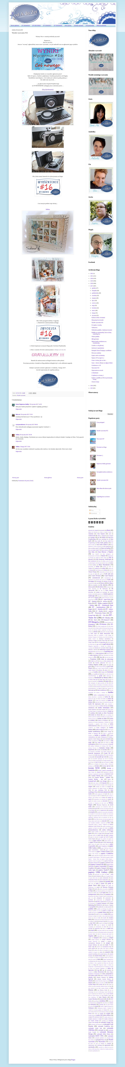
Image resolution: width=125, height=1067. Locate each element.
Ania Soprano (101, 533)
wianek (96, 1006)
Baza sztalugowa (107, 554)
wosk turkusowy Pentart (104, 1011)
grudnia (94, 288)
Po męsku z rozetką (97, 325)
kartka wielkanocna (102, 737)
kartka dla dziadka (102, 698)
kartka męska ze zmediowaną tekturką (98, 711)
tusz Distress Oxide (102, 990)
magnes (90, 786)
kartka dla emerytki (100, 700)
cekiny (103, 568)
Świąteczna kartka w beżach (105, 964)
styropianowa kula (107, 946)
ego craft (99, 644)
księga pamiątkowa (108, 760)
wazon (91, 1006)
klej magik (98, 742)
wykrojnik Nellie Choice (103, 1034)
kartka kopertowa (92, 709)
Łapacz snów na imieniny (98, 355)
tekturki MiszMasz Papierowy (101, 980)
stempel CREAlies (106, 939)
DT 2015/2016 (58, 25)
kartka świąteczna (100, 729)
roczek (104, 917)
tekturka (90, 977)
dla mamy (108, 587)
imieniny (100, 681)
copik (101, 574)
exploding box (108, 651)
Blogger (73, 1059)
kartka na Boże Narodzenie (105, 713)
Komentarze (93, 513)
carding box (97, 568)
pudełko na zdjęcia (106, 910)
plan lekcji (98, 891)
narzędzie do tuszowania (95, 813)
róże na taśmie (110, 921)
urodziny (102, 1001)
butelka (104, 566)
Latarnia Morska (95, 775)
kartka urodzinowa (94, 731)
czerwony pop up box (100, 579)
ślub (98, 959)
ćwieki (108, 579)
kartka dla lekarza (99, 702)
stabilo (89, 937)
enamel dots (97, 651)
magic (110, 784)
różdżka (91, 921)
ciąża (91, 574)
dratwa (97, 597)
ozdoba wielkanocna (107, 830)
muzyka (111, 808)
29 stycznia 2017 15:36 (27, 414)
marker (103, 786)
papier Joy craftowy (102, 838)
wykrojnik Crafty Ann (95, 1028)
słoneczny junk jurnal (106, 934)
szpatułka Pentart (103, 957)
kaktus (95, 684)
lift (110, 781)
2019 (91, 281)
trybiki (110, 984)
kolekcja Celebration (94, 746)
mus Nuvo (101, 808)
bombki (94, 564)
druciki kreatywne (105, 597)
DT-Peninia (102, 624)
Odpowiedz (19, 409)
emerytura (90, 651)
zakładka (102, 1043)
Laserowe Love (109, 774)
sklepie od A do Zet (60, 350)
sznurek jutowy (103, 954)
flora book (111, 657)
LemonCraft (92, 781)
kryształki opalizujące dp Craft (100, 758)
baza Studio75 (95, 554)
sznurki (91, 957)
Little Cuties (95, 783)
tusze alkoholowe (92, 997)
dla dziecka (104, 585)
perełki (108, 881)
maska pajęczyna (98, 794)
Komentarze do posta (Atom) (25, 480)
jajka (107, 681)
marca (93, 310)
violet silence (105, 1002)
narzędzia (92, 812)
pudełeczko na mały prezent (104, 907)
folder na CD (94, 661)
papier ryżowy (91, 844)
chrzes (110, 570)
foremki (90, 662)
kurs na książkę (94, 764)
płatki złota (96, 892)
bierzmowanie (91, 555)
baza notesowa (105, 550)
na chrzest (92, 810)
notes (89, 819)
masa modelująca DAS (101, 790)
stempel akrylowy (95, 939)
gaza (110, 664)
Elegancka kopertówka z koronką (96, 646)
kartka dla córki (91, 698)
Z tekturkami (95, 372)
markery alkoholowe (92, 788)
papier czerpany (109, 835)
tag (98, 970)
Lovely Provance (96, 784)
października (95, 293)
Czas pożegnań (100, 422)
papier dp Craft (104, 837)
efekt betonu (110, 642)
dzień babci (103, 631)
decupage (99, 581)
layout (109, 779)
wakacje (111, 1002)
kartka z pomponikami (99, 695)
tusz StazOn (110, 993)
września (94, 295)
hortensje (109, 679)
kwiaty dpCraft (106, 766)
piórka (101, 889)
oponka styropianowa (107, 826)
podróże (109, 892)
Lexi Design (103, 781)
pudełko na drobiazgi (101, 909)
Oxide (106, 828)
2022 (91, 273)
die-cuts (96, 583)
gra (92, 674)
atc (98, 537)
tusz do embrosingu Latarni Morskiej (103, 992)
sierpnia (94, 298)
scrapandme (90, 926)
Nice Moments (104, 815)
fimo (101, 657)
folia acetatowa (107, 661)
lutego (93, 313)
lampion (99, 772)
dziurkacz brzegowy (92, 637)
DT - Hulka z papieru (101, 603)
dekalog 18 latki (107, 581)
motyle (95, 808)
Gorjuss (103, 672)
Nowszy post (15, 477)
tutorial (102, 999)
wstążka (108, 1013)
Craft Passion (109, 576)
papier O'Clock (94, 842)
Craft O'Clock (96, 576)
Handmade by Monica (101, 677)
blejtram (103, 555)
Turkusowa (94, 327)
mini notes (103, 803)
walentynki (93, 1004)
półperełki (90, 901)
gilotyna (100, 670)
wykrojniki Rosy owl (100, 1039)
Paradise (90, 874)
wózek (95, 1013)
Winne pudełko (95, 336)
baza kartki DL (99, 541)
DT (96, 599)
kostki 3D (107, 753)
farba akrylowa (100, 653)
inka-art (18, 414)
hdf (112, 677)
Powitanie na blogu (102, 447)
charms (91, 570)
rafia (101, 914)
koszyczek (90, 755)
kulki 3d (97, 762)
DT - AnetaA (92, 601)
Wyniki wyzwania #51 (102, 430)
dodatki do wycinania (101, 592)
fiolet (106, 657)
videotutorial (92, 1002)
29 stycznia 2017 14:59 (36, 404)
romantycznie (97, 919)
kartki (103, 739)
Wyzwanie (101, 1041)
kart (108, 686)
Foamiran (93, 659)
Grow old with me (108, 674)
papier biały (100, 835)
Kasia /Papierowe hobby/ (22, 404)
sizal (92, 930)
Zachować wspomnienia (98, 348)
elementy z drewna (92, 649)
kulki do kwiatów (105, 762)
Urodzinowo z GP (96, 365)
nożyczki (104, 821)
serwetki (90, 928)
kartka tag (110, 729)
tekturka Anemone (101, 977)
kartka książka (102, 709)
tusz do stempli (91, 993)
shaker (103, 928)
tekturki (90, 980)
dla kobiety (100, 587)
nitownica (105, 817)
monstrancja (97, 806)
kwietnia (94, 308)
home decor (102, 679)
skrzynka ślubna (91, 934)
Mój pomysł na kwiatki (97, 320)
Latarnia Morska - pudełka (102, 777)
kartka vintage (107, 731)
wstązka (101, 1013)
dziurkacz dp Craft (103, 637)
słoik (99, 934)
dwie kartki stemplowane (101, 626)
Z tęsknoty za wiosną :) (97, 375)
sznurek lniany (98, 955)
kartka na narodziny (107, 715)
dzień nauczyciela (105, 633)
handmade (90, 677)
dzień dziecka (110, 631)
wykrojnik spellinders (99, 1037)
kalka (91, 686)
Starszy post (80, 477)
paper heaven (110, 833)
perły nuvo (90, 883)
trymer (89, 986)
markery (109, 786)
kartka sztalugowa (101, 727)
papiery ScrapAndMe (100, 866)
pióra (96, 889)
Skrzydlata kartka (102, 932)
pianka (98, 887)
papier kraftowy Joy (109, 840)
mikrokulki (105, 801)
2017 (91, 286)
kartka (110, 692)
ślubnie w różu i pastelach (96, 963)
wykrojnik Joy (101, 1030)
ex (102, 651)
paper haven (102, 833)
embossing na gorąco (104, 649)
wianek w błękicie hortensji (106, 1006)
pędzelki (103, 885)
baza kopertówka (107, 546)
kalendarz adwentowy (108, 684)
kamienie (104, 686)
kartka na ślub (102, 718)
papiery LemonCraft (97, 864)
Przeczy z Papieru (109, 905)
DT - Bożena (103, 601)
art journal (110, 535)
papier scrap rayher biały (102, 844)
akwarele (102, 530)
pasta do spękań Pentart (108, 876)
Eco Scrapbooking (101, 642)
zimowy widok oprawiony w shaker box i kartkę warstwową (100, 1049)
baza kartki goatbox (102, 542)
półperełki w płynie (99, 901)
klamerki (95, 740)
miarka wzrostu (97, 801)
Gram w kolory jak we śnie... (99, 360)
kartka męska (110, 709)
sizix (107, 930)
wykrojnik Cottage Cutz (107, 1022)
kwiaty (97, 766)
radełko (97, 914)
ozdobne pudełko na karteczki (97, 831)
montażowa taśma (107, 806)
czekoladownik (96, 577)
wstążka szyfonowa (108, 1018)
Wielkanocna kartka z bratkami (104, 1008)
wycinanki (103, 1020)
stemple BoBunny (92, 945)
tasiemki (90, 972)
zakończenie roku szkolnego (95, 1045)
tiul (106, 982)
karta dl (100, 688)
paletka (95, 833)
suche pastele (91, 948)
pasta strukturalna (104, 878)
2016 (91, 385)
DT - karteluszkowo (98, 607)
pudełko (90, 909)
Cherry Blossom (98, 570)
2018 (91, 283)
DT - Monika (99, 611)
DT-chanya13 (105, 620)
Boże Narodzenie (104, 565)
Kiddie (89, 740)
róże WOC (93, 923)
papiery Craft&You (107, 853)
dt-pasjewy (91, 624)
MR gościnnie (95, 339)
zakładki (109, 1043)
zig (110, 1047)
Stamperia (96, 937)
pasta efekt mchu (94, 878)
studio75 (98, 946)
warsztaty (101, 1004)
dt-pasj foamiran (108, 622)
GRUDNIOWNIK (92, 675)
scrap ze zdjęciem (101, 925)
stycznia (94, 315)
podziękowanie (92, 894)
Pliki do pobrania (101, 25)
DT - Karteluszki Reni (105, 605)
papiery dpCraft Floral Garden (106, 855)
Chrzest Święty (92, 572)
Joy (108, 683)
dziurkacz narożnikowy (105, 638)
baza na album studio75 (93, 548)
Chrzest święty (95, 381)
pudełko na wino (96, 910)
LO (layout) (103, 783)
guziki (100, 675)
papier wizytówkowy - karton (95, 849)
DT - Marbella (99, 609)
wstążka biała (91, 1015)
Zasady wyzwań (78, 25)
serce (105, 926)
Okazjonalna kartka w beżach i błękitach (97, 824)
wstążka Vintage (95, 1020)
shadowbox (97, 928)
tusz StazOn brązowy (95, 995)
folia (101, 661)
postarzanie (108, 898)
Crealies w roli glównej (98, 345)
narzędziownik (96, 815)
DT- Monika (106, 618)
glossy (106, 670)
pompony (108, 894)
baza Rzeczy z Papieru (105, 552)
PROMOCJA (99, 905)
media (103, 797)
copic (96, 574)
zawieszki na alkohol (103, 1047)
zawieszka (91, 1047)
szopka (96, 957)
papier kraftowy (97, 840)
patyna (96, 881)
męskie (109, 799)
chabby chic (110, 568)
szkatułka (106, 950)
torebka (100, 984)
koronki (111, 749)
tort (105, 984)
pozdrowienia (99, 899)
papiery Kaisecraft (109, 860)
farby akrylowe (94, 655)
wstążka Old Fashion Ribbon (103, 1015)
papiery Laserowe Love (107, 862)
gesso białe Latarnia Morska (100, 666)
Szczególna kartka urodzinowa (104, 472)
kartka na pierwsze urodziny (94, 716)
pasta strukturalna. (104, 879)
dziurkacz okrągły (92, 640)
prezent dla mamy (109, 901)
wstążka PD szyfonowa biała (95, 1017)
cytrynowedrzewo (20, 424)
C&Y (110, 566)
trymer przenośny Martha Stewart (100, 986)
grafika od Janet (98, 674)
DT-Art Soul (92, 620)
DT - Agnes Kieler (106, 599)
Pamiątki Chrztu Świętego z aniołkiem (101, 350)
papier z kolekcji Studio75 (104, 851)
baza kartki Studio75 (102, 544)
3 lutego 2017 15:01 (25, 446)
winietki (90, 1010)
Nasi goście (68, 25)
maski (105, 794)
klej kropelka (106, 740)
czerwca (94, 303)
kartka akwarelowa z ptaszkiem (95, 697)
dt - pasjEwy (109, 611)
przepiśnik (92, 907)
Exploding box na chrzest (103, 496)
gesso (89, 666)
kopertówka (91, 749)
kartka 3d (109, 695)
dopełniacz (106, 595)
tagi (103, 970)
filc (95, 657)
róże (96, 921)
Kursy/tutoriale (90, 25)
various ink (110, 1001)
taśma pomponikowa (107, 973)
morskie (90, 808)
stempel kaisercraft (92, 941)
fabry (93, 653)
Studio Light (91, 946)
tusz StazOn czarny (106, 995)
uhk (107, 999)
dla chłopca (110, 583)
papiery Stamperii (101, 868)
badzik (103, 537)
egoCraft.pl (106, 644)
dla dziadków (94, 585)
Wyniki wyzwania (21, 395)
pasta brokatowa (97, 876)
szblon (100, 950)
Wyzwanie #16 (95, 368)
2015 (91, 388)
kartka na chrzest (95, 715)
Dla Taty (100, 590)
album (108, 530)
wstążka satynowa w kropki (95, 1018)
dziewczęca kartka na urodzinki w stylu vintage (99, 635)
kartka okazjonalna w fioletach (101, 722)
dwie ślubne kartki (97, 628)
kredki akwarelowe (99, 755)
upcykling (96, 1001)
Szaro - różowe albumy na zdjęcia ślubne (102, 363)
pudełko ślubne (102, 912)
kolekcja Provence (92, 748)
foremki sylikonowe (100, 662)
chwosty (108, 572)
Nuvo (109, 822)
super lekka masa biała (102, 948)
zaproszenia (107, 1045)
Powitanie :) (100, 455)
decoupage (91, 581)
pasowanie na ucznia (99, 874)
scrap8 (109, 925)
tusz (110, 986)
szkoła (101, 952)
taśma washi (94, 975)
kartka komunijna (103, 707)
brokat (97, 566)
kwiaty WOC (94, 768)
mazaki (94, 795)
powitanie (90, 899)
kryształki (92, 757)
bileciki (97, 555)
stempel (111, 937)
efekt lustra (92, 644)
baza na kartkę (105, 548)
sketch (91, 932)
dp (111, 595)
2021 (91, 276)
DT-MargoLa (93, 622)
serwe (110, 926)
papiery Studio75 (103, 870)
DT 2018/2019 (26, 25)
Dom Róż (100, 595)
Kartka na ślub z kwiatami (98, 317)
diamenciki (90, 583)
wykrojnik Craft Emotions (96, 1024)
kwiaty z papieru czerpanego (104, 770)
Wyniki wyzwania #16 (97, 322)
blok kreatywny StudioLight (103, 559)
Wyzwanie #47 (100, 439)
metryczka (103, 799)
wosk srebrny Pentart (92, 1011)
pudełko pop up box (92, 912)
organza (100, 828)
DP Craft (90, 597)
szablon (95, 950)
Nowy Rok (96, 819)
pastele (111, 879)
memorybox (96, 799)
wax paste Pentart (109, 1004)
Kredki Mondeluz (109, 755)
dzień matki (94, 633)
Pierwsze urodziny (96, 353)
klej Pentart (106, 742)
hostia (89, 681)
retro (99, 917)
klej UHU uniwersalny (102, 744)
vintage (98, 1002)
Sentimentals (98, 926)
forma (110, 662)
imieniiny (95, 681)
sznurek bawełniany (93, 954)
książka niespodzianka (97, 760)
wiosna (105, 1010)
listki (89, 783)
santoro (100, 923)
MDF (99, 795)
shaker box (110, 928)
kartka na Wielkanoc (103, 720)
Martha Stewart (103, 788)
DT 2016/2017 (47, 25)
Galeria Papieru (93, 664)
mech (103, 795)
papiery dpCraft (95, 855)
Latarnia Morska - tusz (95, 779)
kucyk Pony (90, 762)
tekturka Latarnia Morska (104, 979)
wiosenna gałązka (97, 1010)
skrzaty (95, 932)
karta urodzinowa (101, 690)
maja (93, 305)
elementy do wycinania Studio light (103, 648)
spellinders (109, 936)
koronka (105, 749)
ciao (112, 572)
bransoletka (90, 566)
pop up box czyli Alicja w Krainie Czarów (97, 896)
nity (110, 817)
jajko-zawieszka (101, 683)
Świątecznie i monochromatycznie (95, 966)
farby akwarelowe (105, 655)
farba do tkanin (110, 653)
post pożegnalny (98, 898)
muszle (106, 808)
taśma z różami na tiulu (105, 975)
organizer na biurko (92, 828)
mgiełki (90, 801)
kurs (112, 762)
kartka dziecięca (104, 705)
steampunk (104, 937)
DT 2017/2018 (36, 25)
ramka (105, 914)
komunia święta (104, 748)
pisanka (105, 889)
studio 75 (107, 945)
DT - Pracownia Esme (98, 613)
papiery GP (100, 860)
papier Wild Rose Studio (106, 848)
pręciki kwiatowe (102, 903)
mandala (97, 786)
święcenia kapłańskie (100, 968)
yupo (97, 1043)
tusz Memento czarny (101, 993)
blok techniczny (92, 561)
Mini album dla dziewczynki (104, 488)
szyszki (94, 959)
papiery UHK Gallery (97, 872)
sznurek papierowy (109, 955)
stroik (101, 945)
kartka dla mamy (108, 702)
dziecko (95, 631)
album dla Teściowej (93, 532)
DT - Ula (102, 615)
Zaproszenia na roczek (97, 370)
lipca (93, 300)
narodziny (110, 810)
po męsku (103, 892)
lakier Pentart (91, 772)
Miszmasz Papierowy (102, 805)
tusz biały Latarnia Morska (102, 988)
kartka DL (107, 697)
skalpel (111, 930)
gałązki (104, 664)
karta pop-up (91, 690)
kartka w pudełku (100, 735)
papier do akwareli (94, 837)
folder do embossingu (107, 659)
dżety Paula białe (103, 640)
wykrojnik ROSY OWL (96, 1036)
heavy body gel (93, 679)
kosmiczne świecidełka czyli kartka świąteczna (100, 751)
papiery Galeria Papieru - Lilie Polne (97, 857)
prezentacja (92, 903)
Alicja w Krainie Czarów (105, 532)
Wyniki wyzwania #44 (102, 480)
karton (109, 739)
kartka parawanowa (104, 725)
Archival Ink (91, 535)
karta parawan (108, 688)
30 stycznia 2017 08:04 (32, 424)
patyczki (91, 881)
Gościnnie (110, 672)
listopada (94, 290)
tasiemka (109, 970)
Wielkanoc (91, 1008)
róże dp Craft (102, 921)
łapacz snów (104, 784)
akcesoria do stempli (93, 530)
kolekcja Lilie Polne (106, 746)
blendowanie (110, 555)
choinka (105, 570)
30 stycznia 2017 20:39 (26, 434)
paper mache (93, 835)
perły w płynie (100, 883)
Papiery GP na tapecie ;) (98, 358)
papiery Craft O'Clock (93, 853)
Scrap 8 (106, 923)
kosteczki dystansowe (94, 753)
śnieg (94, 964)
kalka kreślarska (97, 686)
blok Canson (104, 557)
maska (90, 794)
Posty (91, 510)
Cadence (90, 568)
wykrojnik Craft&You (104, 1026)
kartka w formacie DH (94, 733)
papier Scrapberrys (102, 846)
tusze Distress (103, 997)
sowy (103, 936)
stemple (108, 943)
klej (100, 740)
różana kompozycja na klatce (107, 919)
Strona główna (15, 25)
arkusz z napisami (101, 535)
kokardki (111, 744)
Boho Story (105, 563)
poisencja (101, 894)
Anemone (90, 533)
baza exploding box (103, 539)
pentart (101, 881)
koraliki (98, 749)
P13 (107, 831)
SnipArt (90, 936)
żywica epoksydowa (94, 1050)
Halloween (109, 675)
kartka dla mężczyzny (94, 704)
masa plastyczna (105, 792)
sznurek (107, 952)
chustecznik (101, 572)
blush (99, 561)
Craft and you (108, 574)
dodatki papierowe (98, 594)
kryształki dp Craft (101, 757)
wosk (110, 1010)
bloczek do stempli (94, 557)
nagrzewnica (104, 810)
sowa (98, 936)
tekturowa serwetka (100, 982)
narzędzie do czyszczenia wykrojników (105, 812)
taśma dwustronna (99, 972)
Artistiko (92, 537)
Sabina (17, 434)
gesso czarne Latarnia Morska (101, 668)
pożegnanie (108, 899)
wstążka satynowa (108, 1017)
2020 (91, 278)
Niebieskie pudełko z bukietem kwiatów (102, 330)
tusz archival (91, 988)
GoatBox (95, 672)
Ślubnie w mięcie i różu (108, 961)
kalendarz (100, 684)
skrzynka (110, 932)
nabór (98, 810)
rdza (95, 917)
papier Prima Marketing (105, 842)
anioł (110, 533)
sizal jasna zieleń (101, 930)
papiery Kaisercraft (94, 862)
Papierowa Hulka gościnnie (104, 463)
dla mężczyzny (104, 588)
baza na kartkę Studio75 (94, 550)
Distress (102, 583)
